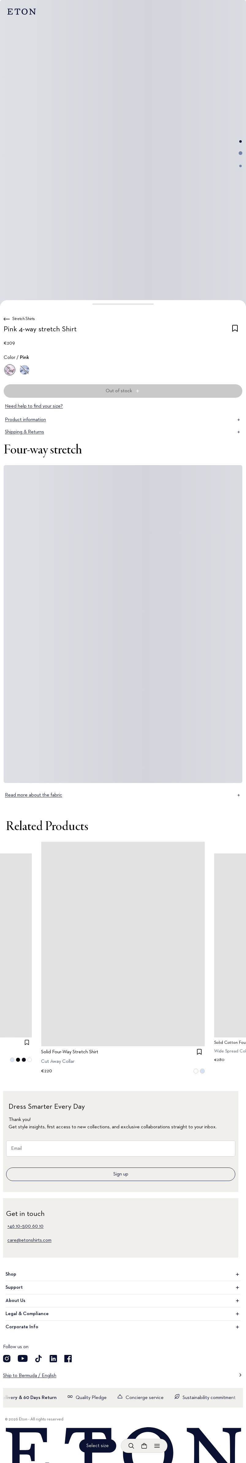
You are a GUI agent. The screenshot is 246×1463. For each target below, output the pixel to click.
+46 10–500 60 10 (25, 1226)
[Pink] (10, 370)
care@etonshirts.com (29, 1240)
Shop (123, 1274)
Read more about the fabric (123, 795)
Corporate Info (123, 1327)
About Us (123, 1301)
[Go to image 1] (240, 141)
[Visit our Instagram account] (6, 1358)
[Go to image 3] (240, 166)
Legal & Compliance (123, 1314)
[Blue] (24, 370)
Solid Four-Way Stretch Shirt (69, 1052)
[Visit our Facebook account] (68, 1358)
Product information (123, 419)
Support (123, 1287)
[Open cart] (144, 1446)
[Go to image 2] (240, 153)
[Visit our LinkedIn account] (53, 1358)
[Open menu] (157, 1446)
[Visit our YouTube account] (23, 1358)
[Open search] (131, 1446)
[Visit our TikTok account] (38, 1358)
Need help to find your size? (34, 406)
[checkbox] (235, 330)
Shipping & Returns (123, 432)
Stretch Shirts (23, 319)
